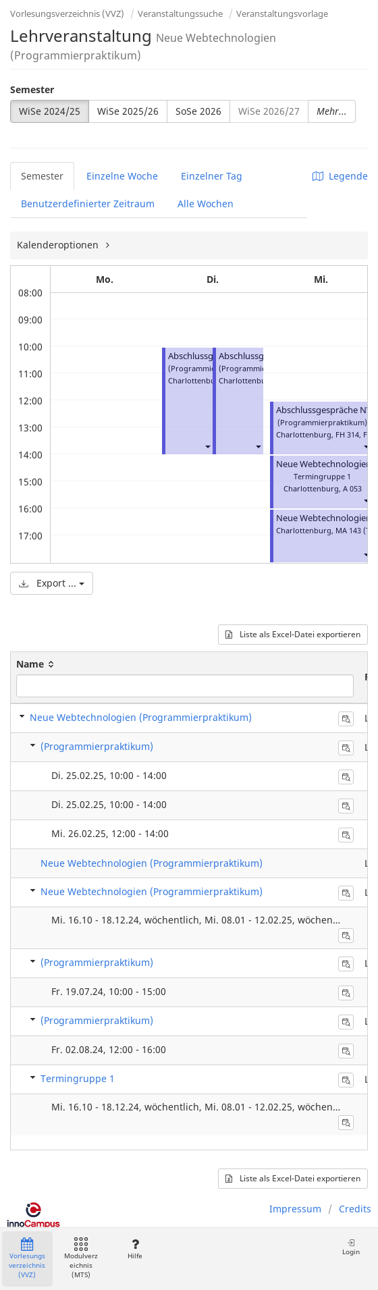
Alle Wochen (206, 203)
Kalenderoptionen (59, 244)
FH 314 (347, 434)
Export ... (51, 582)
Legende (340, 175)
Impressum (295, 1208)
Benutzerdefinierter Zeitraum (88, 203)
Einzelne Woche (122, 175)
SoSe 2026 (198, 111)
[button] (207, 446)
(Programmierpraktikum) (96, 746)
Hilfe (135, 1249)
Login (351, 1247)
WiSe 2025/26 (128, 111)
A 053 (352, 488)
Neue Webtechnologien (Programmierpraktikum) (141, 717)
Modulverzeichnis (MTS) (81, 1258)
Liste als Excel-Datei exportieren (292, 634)
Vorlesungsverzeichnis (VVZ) (67, 13)
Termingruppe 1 (77, 1078)
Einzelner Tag (211, 175)
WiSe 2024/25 (49, 111)
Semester (32, 89)
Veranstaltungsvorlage (282, 13)
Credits (355, 1208)
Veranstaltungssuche (180, 13)
